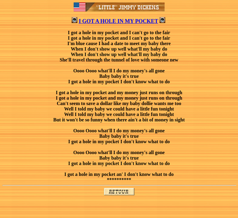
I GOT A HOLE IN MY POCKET (118, 21)
